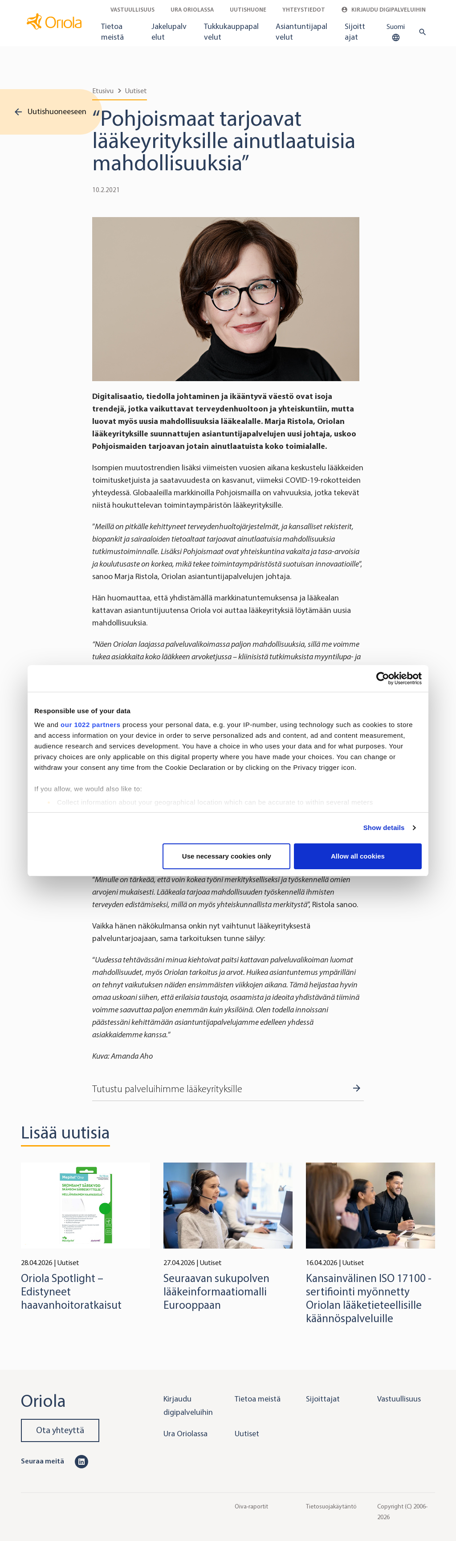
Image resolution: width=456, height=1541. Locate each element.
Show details (384, 827)
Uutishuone (248, 9)
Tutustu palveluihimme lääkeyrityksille (167, 1089)
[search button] (420, 32)
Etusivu (103, 90)
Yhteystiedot (303, 9)
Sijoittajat (355, 31)
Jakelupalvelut (169, 31)
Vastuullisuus (132, 9)
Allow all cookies (358, 856)
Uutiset (136, 90)
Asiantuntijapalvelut (301, 31)
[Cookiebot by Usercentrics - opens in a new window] (383, 678)
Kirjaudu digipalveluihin (383, 9)
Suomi (396, 32)
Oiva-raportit (251, 1506)
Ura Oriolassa (192, 9)
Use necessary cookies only (226, 856)
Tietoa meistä (112, 31)
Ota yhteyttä (60, 1430)
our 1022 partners (90, 724)
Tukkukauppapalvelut (231, 31)
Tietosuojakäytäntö (331, 1506)
